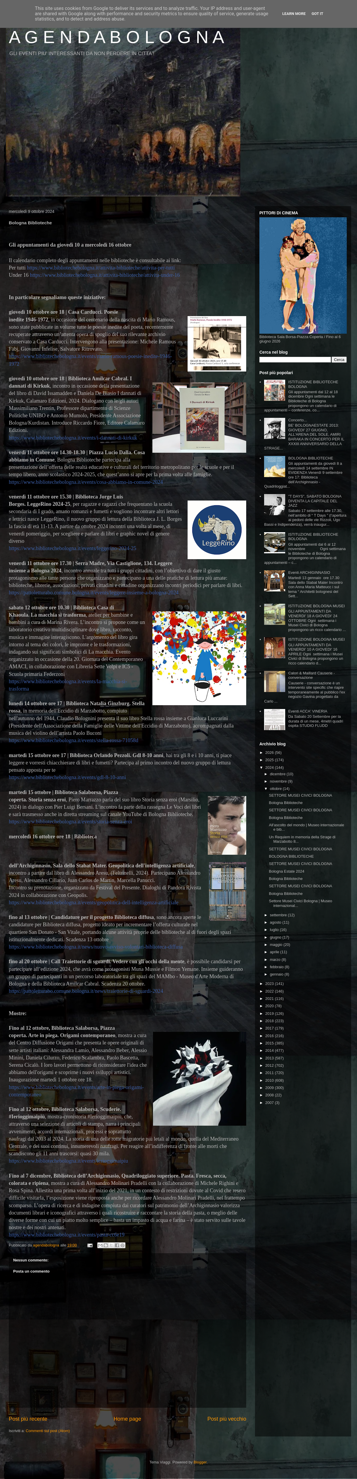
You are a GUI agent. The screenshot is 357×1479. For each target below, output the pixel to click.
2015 (270, 1043)
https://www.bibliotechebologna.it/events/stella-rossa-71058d (73, 740)
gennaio (277, 974)
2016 (270, 1036)
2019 (270, 1013)
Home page (127, 1419)
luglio (275, 929)
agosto (276, 922)
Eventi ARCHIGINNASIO (309, 572)
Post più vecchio (227, 1419)
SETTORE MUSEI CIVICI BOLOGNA (300, 795)
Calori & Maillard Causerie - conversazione (311, 675)
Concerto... (297, 420)
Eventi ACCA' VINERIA (307, 711)
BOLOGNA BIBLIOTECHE (310, 458)
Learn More (294, 13)
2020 (270, 1006)
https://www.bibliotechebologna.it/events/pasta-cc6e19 (67, 1235)
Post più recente (28, 1419)
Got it (317, 13)
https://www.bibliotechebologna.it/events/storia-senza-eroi (70, 822)
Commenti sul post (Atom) (48, 1431)
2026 (270, 752)
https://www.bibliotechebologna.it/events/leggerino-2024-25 (72, 548)
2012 (270, 1065)
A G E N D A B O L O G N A (116, 37)
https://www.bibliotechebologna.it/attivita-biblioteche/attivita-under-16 (105, 275)
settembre (279, 915)
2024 (270, 767)
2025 (270, 760)
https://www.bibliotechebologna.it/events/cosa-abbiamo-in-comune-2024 (86, 482)
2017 (270, 1028)
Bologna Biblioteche (285, 802)
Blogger (200, 1462)
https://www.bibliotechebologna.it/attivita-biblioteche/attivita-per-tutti (101, 268)
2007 (270, 1102)
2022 (270, 991)
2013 (270, 1058)
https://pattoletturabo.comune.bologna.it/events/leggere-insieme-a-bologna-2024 (93, 593)
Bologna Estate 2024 (286, 871)
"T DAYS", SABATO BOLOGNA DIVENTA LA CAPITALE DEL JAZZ (314, 501)
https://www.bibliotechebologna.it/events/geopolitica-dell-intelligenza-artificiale (93, 902)
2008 (270, 1095)
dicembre (278, 774)
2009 (270, 1087)
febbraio (277, 967)
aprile (275, 952)
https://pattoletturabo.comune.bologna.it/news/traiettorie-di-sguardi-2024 (86, 991)
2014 (270, 1050)
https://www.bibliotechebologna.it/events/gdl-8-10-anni (67, 777)
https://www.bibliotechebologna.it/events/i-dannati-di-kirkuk (73, 438)
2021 (270, 998)
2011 (270, 1073)
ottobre (276, 788)
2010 (270, 1080)
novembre (279, 781)
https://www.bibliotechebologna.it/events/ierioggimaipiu (68, 1161)
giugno (276, 937)
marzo (276, 959)
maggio (276, 944)
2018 (270, 1021)
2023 (270, 983)
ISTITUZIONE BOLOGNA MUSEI (316, 606)
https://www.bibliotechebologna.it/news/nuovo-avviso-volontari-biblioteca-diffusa (96, 947)
